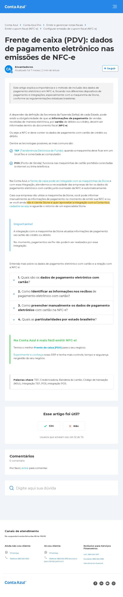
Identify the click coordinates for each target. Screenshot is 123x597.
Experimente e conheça (28, 354)
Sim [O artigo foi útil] (51, 425)
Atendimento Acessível (93, 563)
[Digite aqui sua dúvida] (61, 487)
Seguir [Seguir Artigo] (111, 68)
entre (25, 468)
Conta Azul (11, 25)
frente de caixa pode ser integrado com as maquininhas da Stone (69, 180)
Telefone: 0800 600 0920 (19, 559)
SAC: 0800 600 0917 (91, 554)
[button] (114, 6)
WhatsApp (14, 553)
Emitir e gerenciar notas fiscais (64, 25)
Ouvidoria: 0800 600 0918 (94, 559)
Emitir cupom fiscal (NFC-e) (21, 28)
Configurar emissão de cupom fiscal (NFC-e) (70, 28)
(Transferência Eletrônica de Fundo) (38, 150)
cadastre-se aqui (19, 206)
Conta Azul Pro (32, 25)
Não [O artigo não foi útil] (76, 425)
